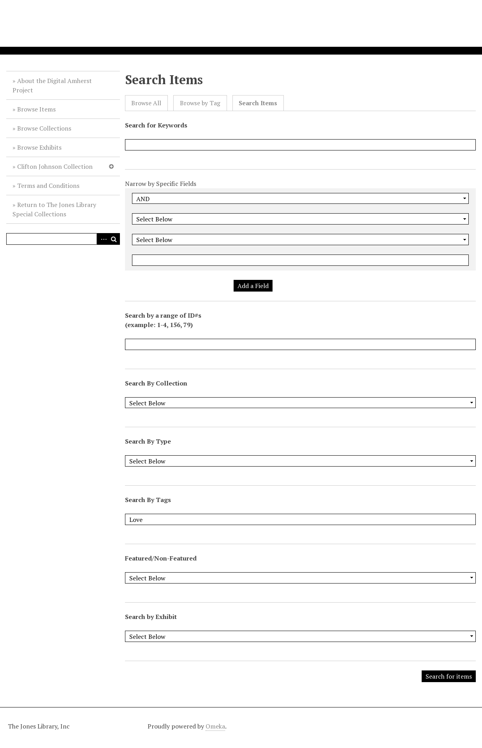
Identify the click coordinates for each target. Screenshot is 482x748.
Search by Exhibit (151, 616)
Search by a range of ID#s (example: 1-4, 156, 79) (163, 320)
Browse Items (36, 109)
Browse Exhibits (39, 147)
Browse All (146, 103)
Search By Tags (148, 499)
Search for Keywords (156, 125)
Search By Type (148, 441)
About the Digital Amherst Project (52, 85)
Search (114, 239)
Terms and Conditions (48, 185)
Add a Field (253, 285)
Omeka (215, 726)
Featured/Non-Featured (161, 558)
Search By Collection (156, 383)
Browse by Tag (200, 103)
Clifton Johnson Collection (55, 166)
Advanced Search (102, 239)
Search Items (258, 103)
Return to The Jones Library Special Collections (54, 209)
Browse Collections (44, 128)
